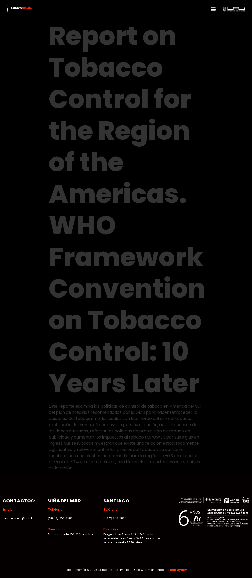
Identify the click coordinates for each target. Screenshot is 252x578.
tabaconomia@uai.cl (17, 518)
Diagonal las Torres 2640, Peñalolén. (128, 534)
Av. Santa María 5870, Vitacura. (125, 542)
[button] (213, 9)
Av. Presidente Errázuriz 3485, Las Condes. (132, 538)
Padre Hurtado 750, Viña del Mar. (71, 534)
